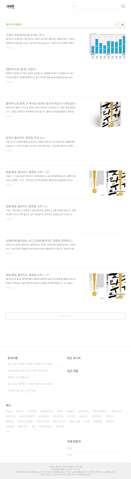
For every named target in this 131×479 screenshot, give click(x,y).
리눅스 (21, 411)
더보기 (8, 432)
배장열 (10, 426)
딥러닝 (84, 416)
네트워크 (11, 416)
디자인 (72, 416)
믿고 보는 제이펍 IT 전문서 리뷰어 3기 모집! (30, 364)
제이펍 (98, 421)
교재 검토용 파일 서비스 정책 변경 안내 (27, 370)
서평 (87, 421)
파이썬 (10, 421)
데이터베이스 (101, 411)
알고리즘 (75, 421)
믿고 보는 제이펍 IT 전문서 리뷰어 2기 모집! (30, 384)
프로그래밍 (43, 421)
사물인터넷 (47, 411)
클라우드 (23, 426)
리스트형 (122, 24)
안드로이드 (60, 421)
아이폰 (60, 426)
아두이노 (84, 411)
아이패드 (97, 416)
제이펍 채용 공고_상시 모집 (21, 390)
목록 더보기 (67, 316)
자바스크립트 (26, 421)
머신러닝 (117, 411)
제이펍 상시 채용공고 (18, 377)
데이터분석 (46, 426)
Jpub (9, 411)
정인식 (110, 416)
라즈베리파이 (28, 416)
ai (34, 426)
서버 (60, 411)
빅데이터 (44, 416)
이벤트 (33, 411)
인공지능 (59, 416)
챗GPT (110, 421)
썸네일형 (116, 24)
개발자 (71, 411)
